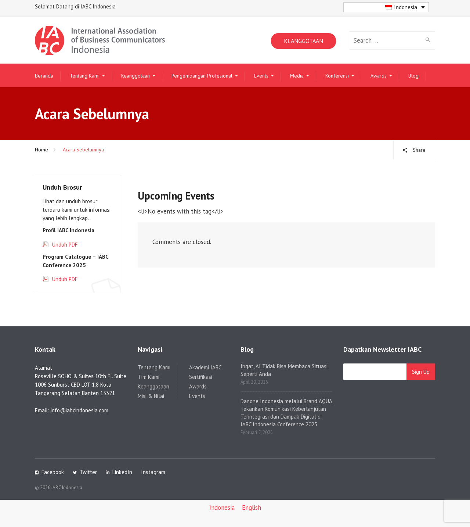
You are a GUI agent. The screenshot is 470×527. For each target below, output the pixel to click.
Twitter (88, 472)
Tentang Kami (85, 75)
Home (41, 149)
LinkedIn (122, 472)
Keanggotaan (135, 75)
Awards (378, 75)
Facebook (52, 472)
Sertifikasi (200, 376)
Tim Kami (148, 376)
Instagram (153, 472)
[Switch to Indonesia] (222, 508)
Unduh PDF (64, 244)
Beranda (44, 75)
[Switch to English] (251, 508)
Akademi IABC (205, 367)
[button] (386, 7)
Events (261, 75)
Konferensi (337, 75)
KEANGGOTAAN (303, 40)
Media (297, 75)
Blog (413, 75)
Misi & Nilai (151, 395)
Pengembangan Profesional (201, 75)
